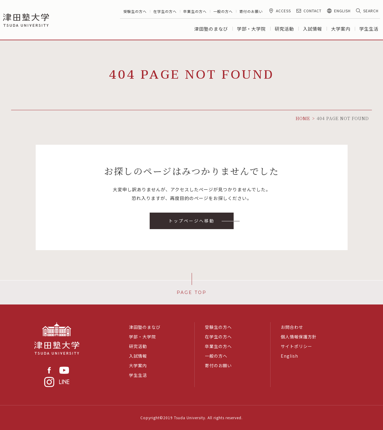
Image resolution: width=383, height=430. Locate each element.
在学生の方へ (165, 11)
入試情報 (312, 29)
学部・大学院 (251, 29)
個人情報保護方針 (299, 337)
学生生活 (369, 29)
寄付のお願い (251, 11)
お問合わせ (292, 327)
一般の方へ (223, 11)
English (289, 356)
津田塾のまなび (211, 29)
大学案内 (340, 29)
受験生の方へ (135, 11)
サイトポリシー (296, 346)
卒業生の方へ (195, 11)
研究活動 (284, 29)
